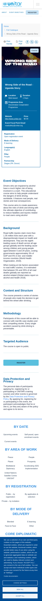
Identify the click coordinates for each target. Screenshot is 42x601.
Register (32, 12)
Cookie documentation (11, 576)
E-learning (31, 522)
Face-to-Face (10, 526)
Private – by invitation (10, 501)
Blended (10, 522)
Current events (10, 441)
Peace (10, 457)
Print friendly (9, 42)
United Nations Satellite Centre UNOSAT (10, 475)
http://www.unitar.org (13, 119)
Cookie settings (20, 583)
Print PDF (20, 42)
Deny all (20, 589)
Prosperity (31, 462)
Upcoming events (10, 434)
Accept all (20, 596)
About (4, 12)
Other (31, 526)
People (31, 457)
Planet (10, 462)
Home (6, 26)
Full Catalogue (12, 30)
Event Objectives (16, 12)
